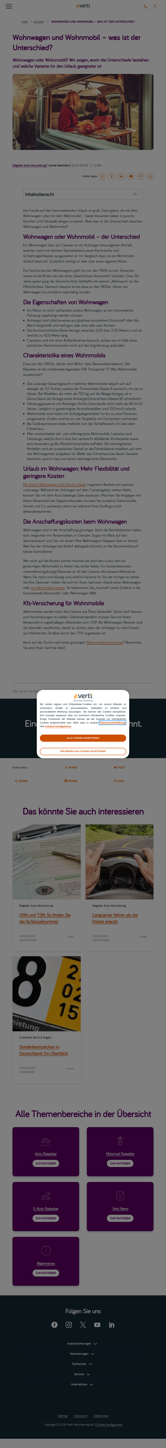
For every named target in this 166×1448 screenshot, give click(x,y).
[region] (83, 724)
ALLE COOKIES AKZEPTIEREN (83, 738)
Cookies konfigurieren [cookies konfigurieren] (58, 726)
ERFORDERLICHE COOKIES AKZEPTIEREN (83, 751)
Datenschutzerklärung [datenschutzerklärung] (112, 722)
